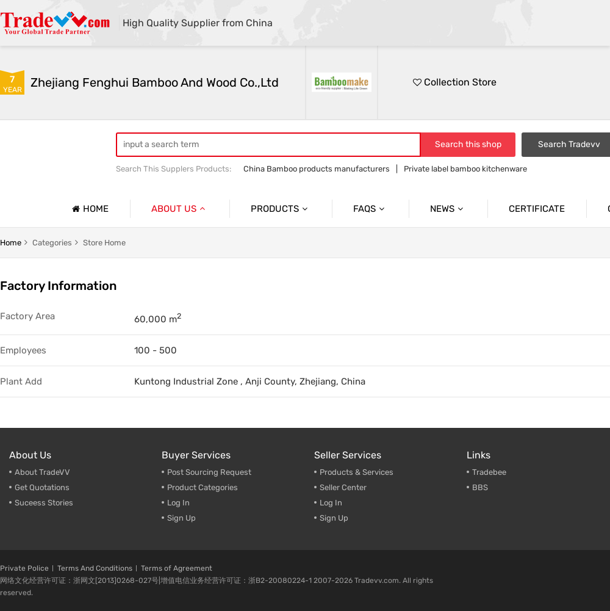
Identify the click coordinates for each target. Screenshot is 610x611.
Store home (104, 242)
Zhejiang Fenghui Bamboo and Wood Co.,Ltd (154, 82)
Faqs (370, 208)
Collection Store (455, 82)
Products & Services (356, 472)
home (10, 242)
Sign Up (181, 517)
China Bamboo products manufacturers (316, 168)
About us (179, 208)
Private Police (24, 568)
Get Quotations (42, 487)
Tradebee (489, 472)
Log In (178, 502)
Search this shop (468, 144)
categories (52, 242)
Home (89, 208)
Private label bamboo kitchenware (465, 168)
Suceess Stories (44, 502)
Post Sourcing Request (209, 472)
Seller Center (343, 487)
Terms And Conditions (94, 568)
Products (280, 208)
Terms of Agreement (176, 568)
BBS (480, 487)
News (448, 208)
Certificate (537, 208)
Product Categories (202, 487)
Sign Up (334, 517)
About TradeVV (42, 472)
